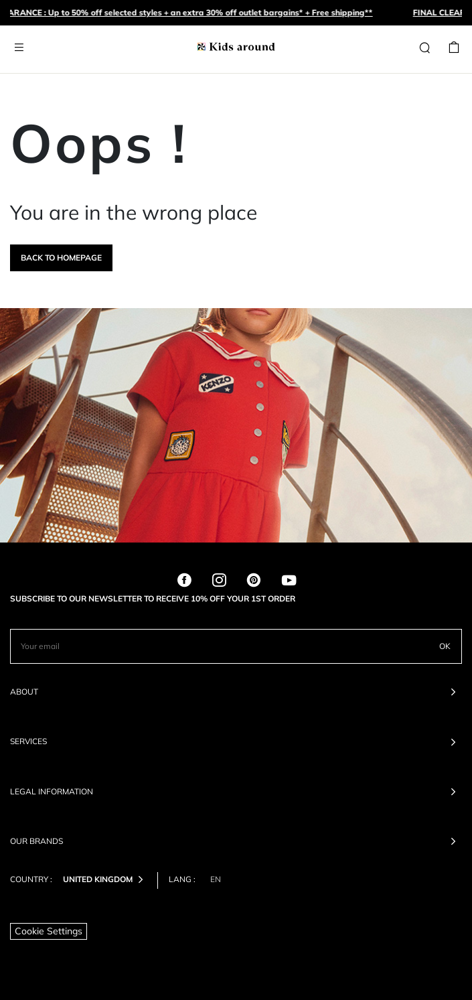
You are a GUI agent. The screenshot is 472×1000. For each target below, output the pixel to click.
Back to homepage (61, 258)
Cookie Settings (48, 931)
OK (445, 646)
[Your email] (219, 646)
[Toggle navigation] (18, 48)
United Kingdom (106, 880)
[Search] (424, 48)
